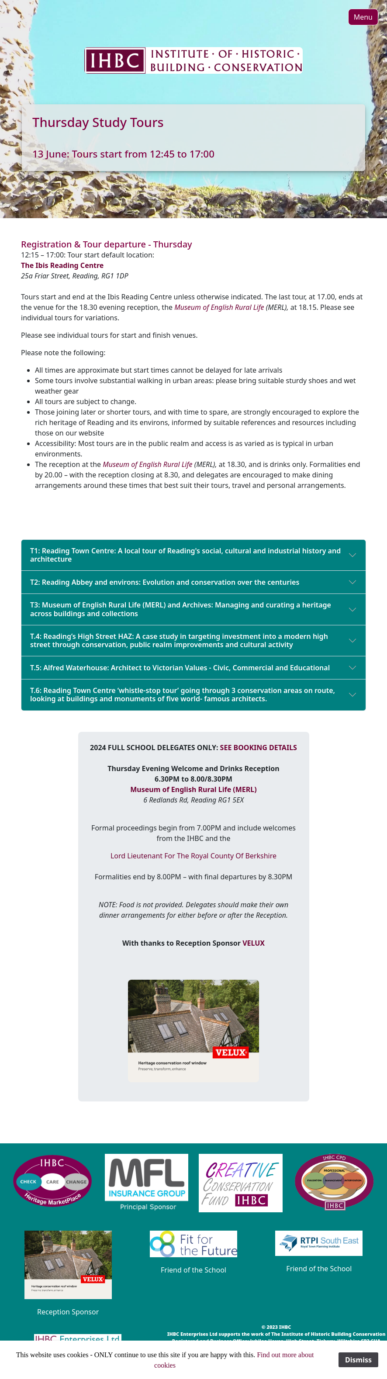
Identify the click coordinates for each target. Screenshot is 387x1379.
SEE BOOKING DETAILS (258, 747)
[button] (363, 17)
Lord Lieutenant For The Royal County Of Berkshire (193, 856)
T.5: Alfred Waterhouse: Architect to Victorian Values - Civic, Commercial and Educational (180, 667)
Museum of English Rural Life (219, 307)
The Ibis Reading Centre (62, 265)
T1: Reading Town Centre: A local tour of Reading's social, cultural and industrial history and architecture (185, 555)
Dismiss (358, 1360)
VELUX (253, 943)
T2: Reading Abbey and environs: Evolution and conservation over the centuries (164, 582)
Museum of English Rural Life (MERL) (193, 789)
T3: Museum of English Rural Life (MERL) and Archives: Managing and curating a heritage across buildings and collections (180, 609)
